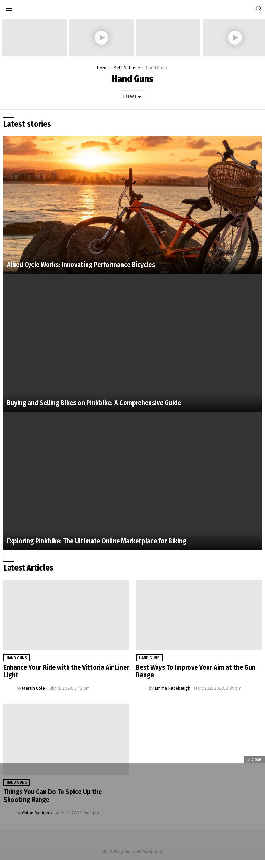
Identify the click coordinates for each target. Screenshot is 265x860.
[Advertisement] (132, 811)
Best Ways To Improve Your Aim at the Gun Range (195, 671)
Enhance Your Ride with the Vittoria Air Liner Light (66, 671)
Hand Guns (17, 658)
